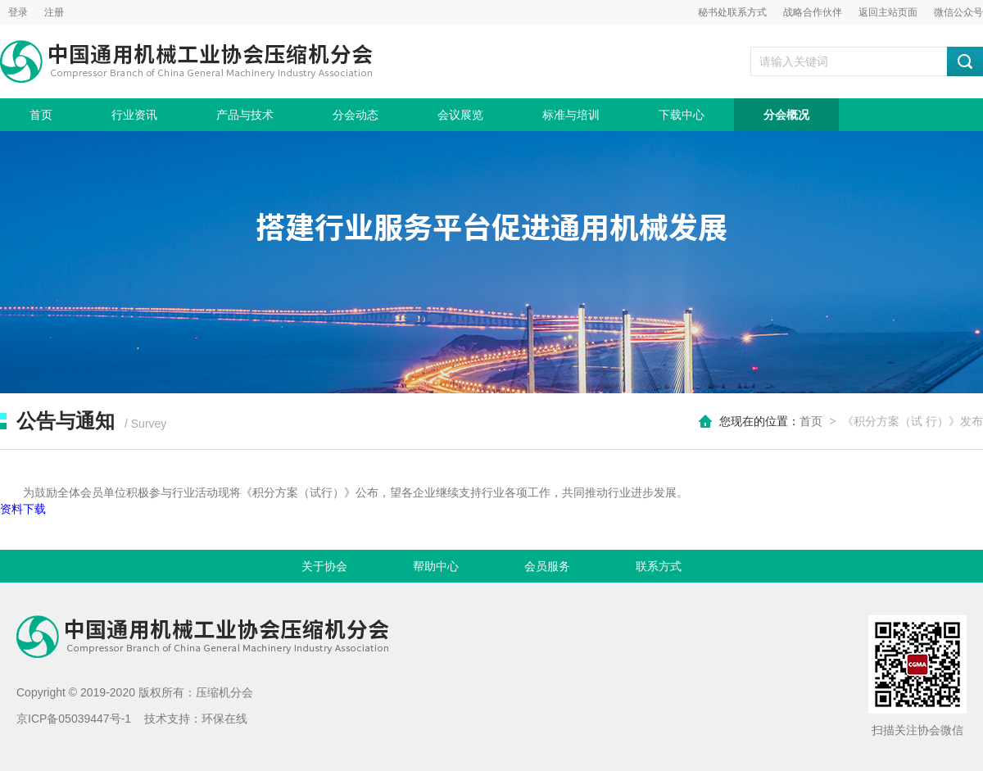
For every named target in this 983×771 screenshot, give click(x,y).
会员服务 (547, 566)
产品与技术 (245, 114)
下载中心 (681, 114)
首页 (40, 114)
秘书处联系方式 (732, 12)
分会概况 (786, 114)
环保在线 (224, 718)
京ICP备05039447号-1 (73, 718)
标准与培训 (571, 114)
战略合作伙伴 (812, 12)
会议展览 (460, 114)
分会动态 (355, 114)
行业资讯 (134, 114)
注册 (54, 12)
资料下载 (23, 508)
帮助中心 (436, 566)
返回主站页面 (887, 12)
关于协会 (324, 566)
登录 (18, 12)
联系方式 (659, 566)
